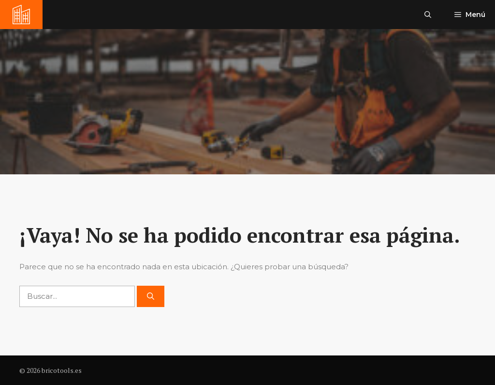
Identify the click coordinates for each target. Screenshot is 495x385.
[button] (428, 14)
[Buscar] (150, 297)
